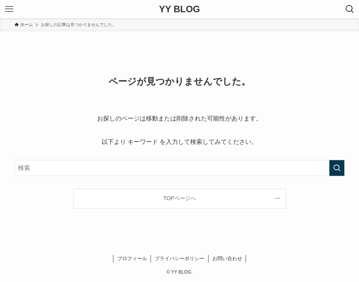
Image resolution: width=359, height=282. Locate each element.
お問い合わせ (227, 258)
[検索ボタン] (350, 9)
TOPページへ (179, 198)
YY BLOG (179, 9)
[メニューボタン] (9, 9)
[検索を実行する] (336, 168)
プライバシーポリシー (179, 258)
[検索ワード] (180, 168)
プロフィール (132, 258)
